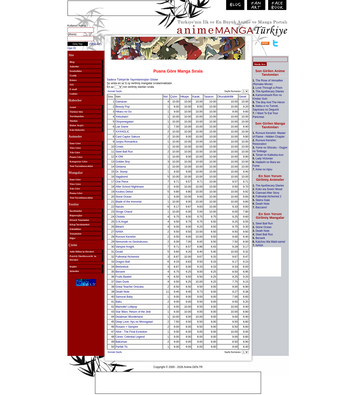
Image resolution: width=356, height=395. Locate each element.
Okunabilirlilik (226, 96)
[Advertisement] (121, 8)
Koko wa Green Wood (269, 189)
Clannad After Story (267, 192)
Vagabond (122, 176)
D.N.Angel (122, 221)
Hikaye (184, 96)
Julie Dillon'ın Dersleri (82, 251)
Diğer (73, 238)
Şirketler (74, 271)
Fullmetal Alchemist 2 (268, 196)
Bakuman (121, 341)
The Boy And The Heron (270, 102)
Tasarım (209, 96)
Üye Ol (71, 48)
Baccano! (261, 207)
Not (165, 96)
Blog (72, 61)
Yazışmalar (76, 233)
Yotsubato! (122, 116)
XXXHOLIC (122, 131)
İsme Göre (75, 143)
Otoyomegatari (125, 121)
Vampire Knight (125, 246)
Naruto (120, 206)
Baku (119, 301)
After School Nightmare (130, 186)
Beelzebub (122, 266)
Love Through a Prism (269, 87)
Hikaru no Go (124, 111)
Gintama (121, 166)
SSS (72, 84)
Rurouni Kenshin (126, 236)
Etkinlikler (75, 229)
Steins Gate (263, 200)
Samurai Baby (124, 296)
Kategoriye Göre (78, 161)
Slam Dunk (122, 281)
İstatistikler (76, 71)
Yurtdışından (77, 116)
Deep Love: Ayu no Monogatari (134, 321)
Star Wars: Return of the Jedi (133, 311)
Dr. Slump (122, 171)
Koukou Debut (124, 191)
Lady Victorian (264, 158)
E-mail (73, 89)
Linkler (74, 93)
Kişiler (73, 266)
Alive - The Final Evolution (131, 331)
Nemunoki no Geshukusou (132, 241)
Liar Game (122, 126)
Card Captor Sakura (128, 136)
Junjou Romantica (126, 141)
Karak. (196, 96)
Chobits (120, 216)
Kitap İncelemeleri (80, 224)
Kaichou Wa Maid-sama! (270, 241)
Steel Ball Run (124, 151)
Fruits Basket (123, 276)
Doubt (119, 251)
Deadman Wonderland (129, 316)
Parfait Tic (122, 346)
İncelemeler (76, 210)
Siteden (74, 120)
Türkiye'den (76, 111)
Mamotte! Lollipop (126, 306)
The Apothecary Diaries (270, 91)
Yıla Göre (75, 152)
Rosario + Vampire (127, 326)
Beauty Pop (123, 106)
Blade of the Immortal (128, 201)
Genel (73, 107)
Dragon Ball (123, 261)
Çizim (173, 96)
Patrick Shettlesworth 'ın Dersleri (83, 258)
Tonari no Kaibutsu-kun (270, 154)
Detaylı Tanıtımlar (79, 220)
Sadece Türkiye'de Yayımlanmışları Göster (132, 79)
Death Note (122, 291)
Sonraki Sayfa (115, 91)
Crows (119, 146)
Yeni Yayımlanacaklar (81, 166)
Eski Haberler (77, 129)
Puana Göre (76, 157)
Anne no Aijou (263, 169)
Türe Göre (75, 147)
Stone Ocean (123, 196)
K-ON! (119, 156)
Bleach (120, 226)
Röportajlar (76, 215)
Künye (73, 80)
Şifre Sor (95, 43)
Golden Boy (123, 161)
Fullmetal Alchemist (127, 256)
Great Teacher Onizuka (129, 286)
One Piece (122, 181)
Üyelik (73, 75)
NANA (119, 231)
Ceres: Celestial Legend (130, 336)
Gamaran (121, 101)
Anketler (74, 66)
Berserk (120, 271)
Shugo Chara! (124, 211)
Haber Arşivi (77, 125)
